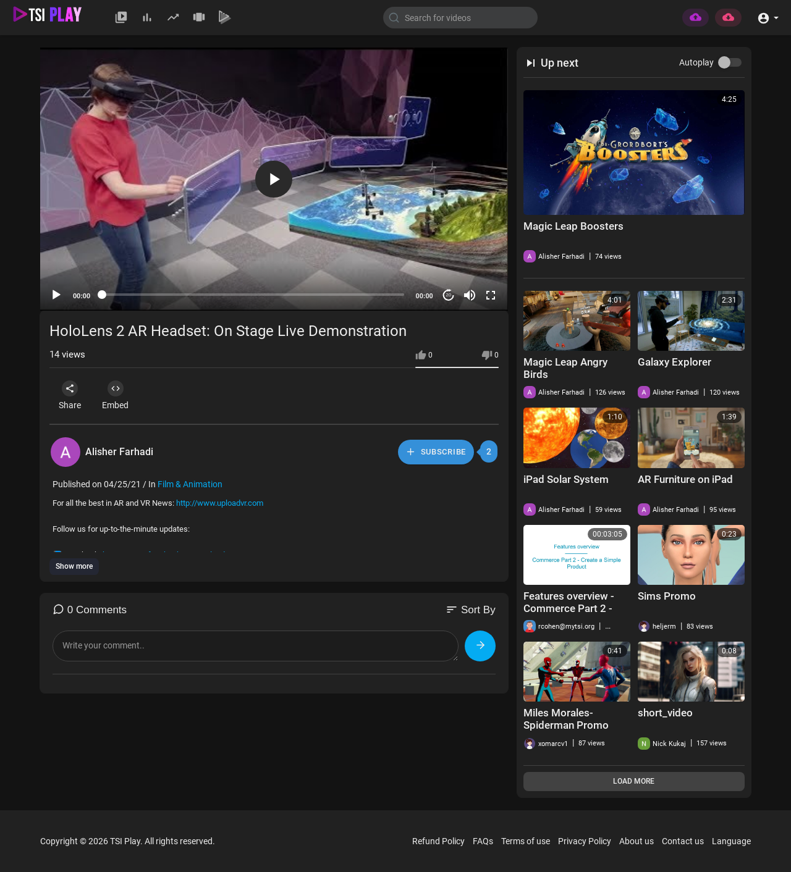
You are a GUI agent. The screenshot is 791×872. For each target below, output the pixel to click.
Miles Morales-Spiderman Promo (566, 718)
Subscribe (435, 451)
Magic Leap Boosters (573, 226)
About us (636, 841)
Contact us (683, 841)
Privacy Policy (584, 841)
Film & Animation (190, 484)
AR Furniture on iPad (685, 479)
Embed (120, 395)
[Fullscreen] (490, 295)
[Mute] (469, 295)
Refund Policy (438, 841)
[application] (274, 179)
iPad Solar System (566, 479)
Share (72, 395)
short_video (665, 712)
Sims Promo (667, 596)
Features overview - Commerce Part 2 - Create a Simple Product (568, 614)
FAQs (483, 841)
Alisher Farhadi (119, 452)
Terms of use (525, 841)
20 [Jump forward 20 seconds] (448, 295)
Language (731, 841)
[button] (768, 17)
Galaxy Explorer (674, 362)
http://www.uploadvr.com (219, 503)
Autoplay (696, 62)
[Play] (56, 295)
